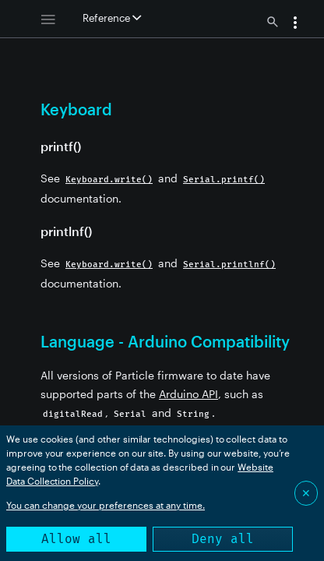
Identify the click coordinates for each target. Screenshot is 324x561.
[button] (295, 24)
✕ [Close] (306, 492)
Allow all (76, 538)
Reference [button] (112, 18)
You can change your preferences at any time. (105, 504)
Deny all (223, 538)
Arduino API (188, 393)
